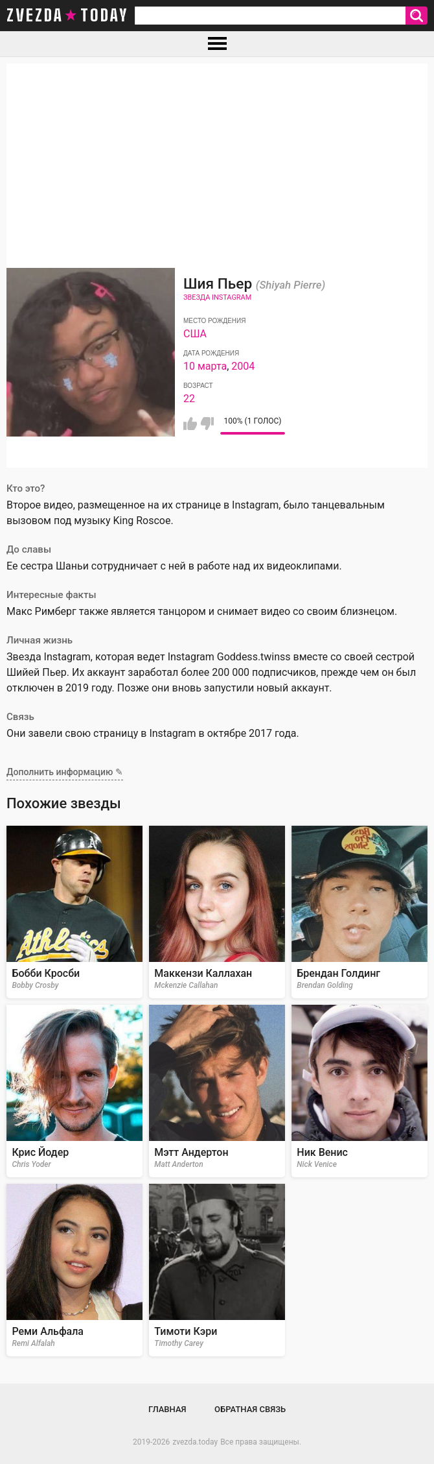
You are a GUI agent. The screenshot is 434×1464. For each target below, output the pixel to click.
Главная (167, 1409)
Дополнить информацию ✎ (64, 772)
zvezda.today (195, 1441)
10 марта (205, 366)
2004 (243, 366)
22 (189, 398)
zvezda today (67, 15)
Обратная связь (250, 1409)
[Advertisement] (217, 154)
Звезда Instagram (217, 297)
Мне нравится (190, 423)
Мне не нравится (207, 423)
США (195, 334)
